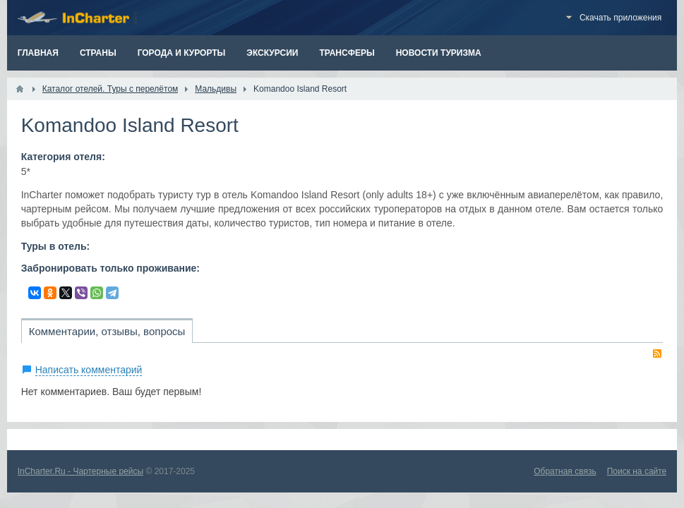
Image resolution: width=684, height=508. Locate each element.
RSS (657, 353)
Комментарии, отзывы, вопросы (107, 331)
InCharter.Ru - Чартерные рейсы (80, 471)
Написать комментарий (89, 369)
